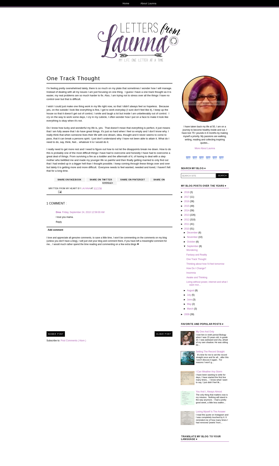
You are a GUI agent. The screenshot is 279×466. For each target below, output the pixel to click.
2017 (187, 197)
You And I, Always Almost (209, 391)
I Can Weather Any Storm (209, 371)
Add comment (55, 230)
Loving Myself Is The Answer (211, 411)
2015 (187, 206)
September (193, 246)
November (192, 237)
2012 (187, 219)
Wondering (192, 250)
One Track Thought (196, 259)
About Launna (148, 3)
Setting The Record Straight (210, 351)
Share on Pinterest (133, 180)
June (190, 299)
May (189, 304)
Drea (58, 212)
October (191, 241)
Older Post (163, 334)
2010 (187, 228)
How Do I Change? (196, 268)
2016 (187, 201)
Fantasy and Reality (196, 254)
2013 (187, 215)
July (189, 295)
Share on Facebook (70, 180)
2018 (187, 192)
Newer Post (56, 334)
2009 (187, 314)
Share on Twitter (101, 180)
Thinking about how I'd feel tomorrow (205, 264)
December (192, 232)
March (190, 308)
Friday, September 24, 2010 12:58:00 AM (83, 212)
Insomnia (191, 272)
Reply (59, 222)
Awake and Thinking (196, 277)
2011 (187, 224)
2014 (187, 210)
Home (126, 3)
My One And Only (205, 331)
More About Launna (205, 148)
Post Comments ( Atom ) (73, 340)
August (191, 290)
